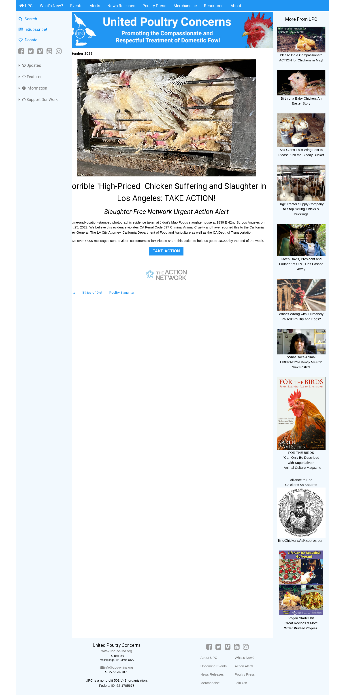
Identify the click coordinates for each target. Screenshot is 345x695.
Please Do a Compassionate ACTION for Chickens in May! (301, 55)
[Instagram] (59, 51)
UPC (26, 5)
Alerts (95, 5)
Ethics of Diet (105, 301)
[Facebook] (22, 51)
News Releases (121, 5)
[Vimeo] (40, 51)
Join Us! (245, 683)
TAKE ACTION (172, 259)
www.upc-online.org (126, 651)
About (236, 5)
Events (76, 5)
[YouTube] (49, 51)
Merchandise (185, 5)
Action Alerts (248, 666)
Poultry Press (154, 5)
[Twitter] (30, 51)
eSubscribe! (33, 29)
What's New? (51, 5)
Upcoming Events (218, 666)
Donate (28, 40)
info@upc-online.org (126, 667)
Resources (214, 5)
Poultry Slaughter (134, 301)
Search (28, 19)
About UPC (213, 657)
